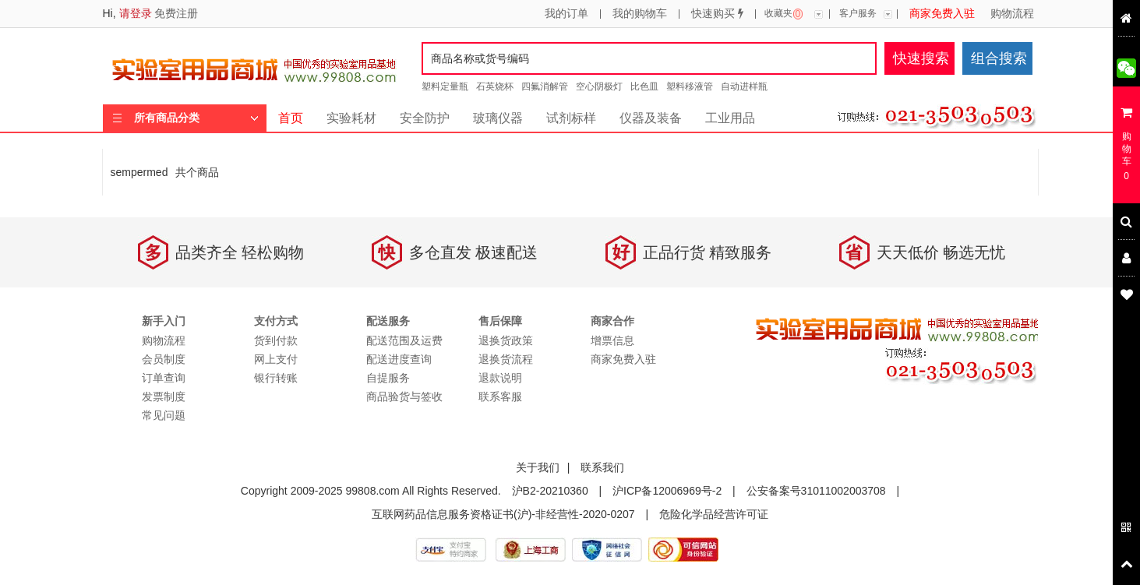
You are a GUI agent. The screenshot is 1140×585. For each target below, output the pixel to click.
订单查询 (163, 378)
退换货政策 (505, 340)
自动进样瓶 (744, 86)
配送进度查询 (399, 359)
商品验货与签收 (404, 396)
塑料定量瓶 (445, 86)
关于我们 (537, 467)
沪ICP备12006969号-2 (667, 491)
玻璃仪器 (498, 118)
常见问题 (163, 415)
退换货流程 (505, 359)
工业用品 (730, 118)
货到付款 (276, 340)
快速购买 (717, 14)
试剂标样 (571, 118)
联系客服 (500, 396)
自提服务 (388, 378)
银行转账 (276, 378)
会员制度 (163, 359)
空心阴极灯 (599, 86)
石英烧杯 (495, 86)
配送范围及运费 (404, 340)
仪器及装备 (650, 118)
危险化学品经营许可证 (713, 514)
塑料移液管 (689, 86)
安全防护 (425, 118)
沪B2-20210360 (550, 491)
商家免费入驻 (942, 14)
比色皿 (644, 86)
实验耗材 (351, 118)
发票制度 (163, 396)
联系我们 (602, 467)
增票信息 (612, 340)
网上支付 (276, 359)
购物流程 (1012, 14)
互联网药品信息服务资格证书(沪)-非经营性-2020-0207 (503, 514)
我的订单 (566, 14)
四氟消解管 (544, 86)
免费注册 (176, 13)
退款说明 (500, 378)
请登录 (135, 13)
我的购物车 (639, 14)
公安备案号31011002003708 (816, 491)
